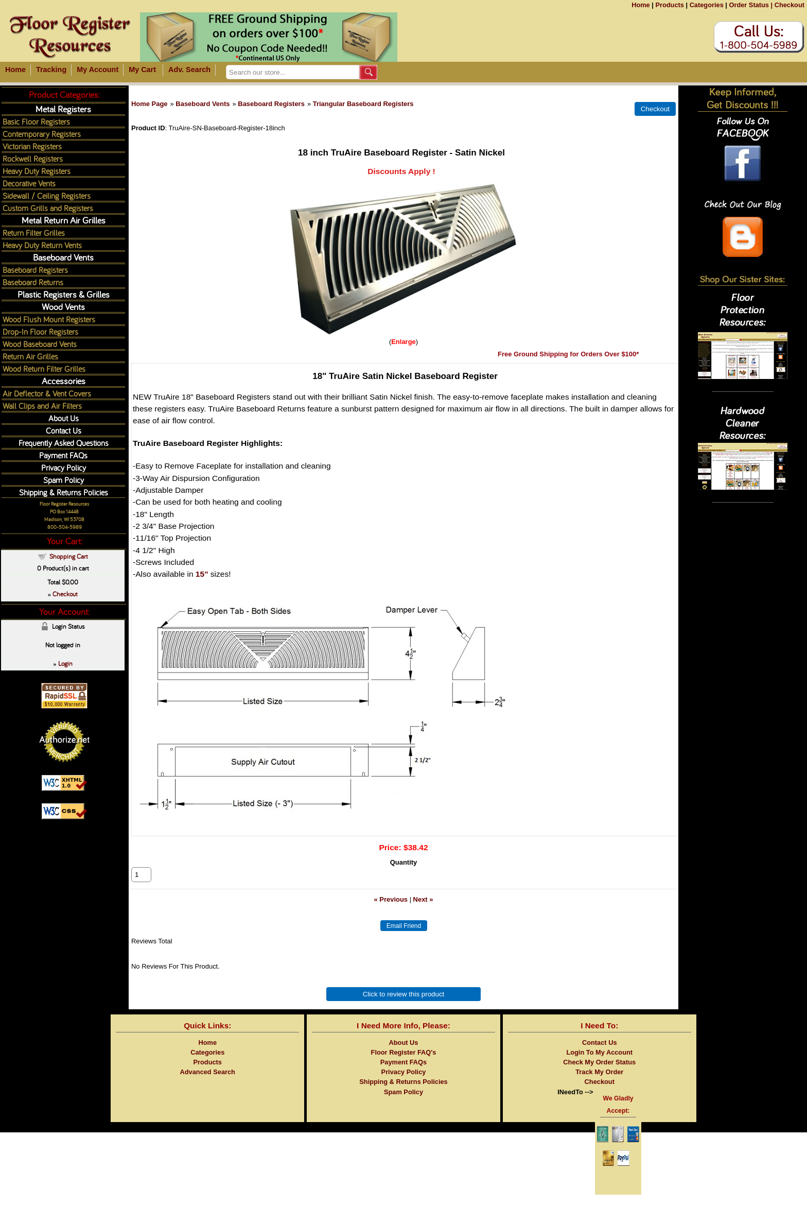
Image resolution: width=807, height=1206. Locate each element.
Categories (707, 5)
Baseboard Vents (203, 104)
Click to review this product (404, 1005)
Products (669, 5)
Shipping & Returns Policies (63, 492)
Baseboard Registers (271, 104)
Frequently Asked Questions (64, 442)
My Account (97, 69)
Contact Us (63, 430)
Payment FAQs (63, 455)
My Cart (142, 69)
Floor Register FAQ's (403, 1063)
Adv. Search (189, 69)
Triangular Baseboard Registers (363, 104)
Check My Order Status (599, 1073)
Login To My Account (599, 1063)
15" (202, 574)
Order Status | (751, 5)
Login (65, 663)
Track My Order (599, 1083)
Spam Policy (63, 480)
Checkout (789, 5)
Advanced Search (207, 1083)
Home (640, 5)
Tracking (51, 69)
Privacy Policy (63, 467)
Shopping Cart (68, 556)
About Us (63, 418)
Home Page (149, 104)
